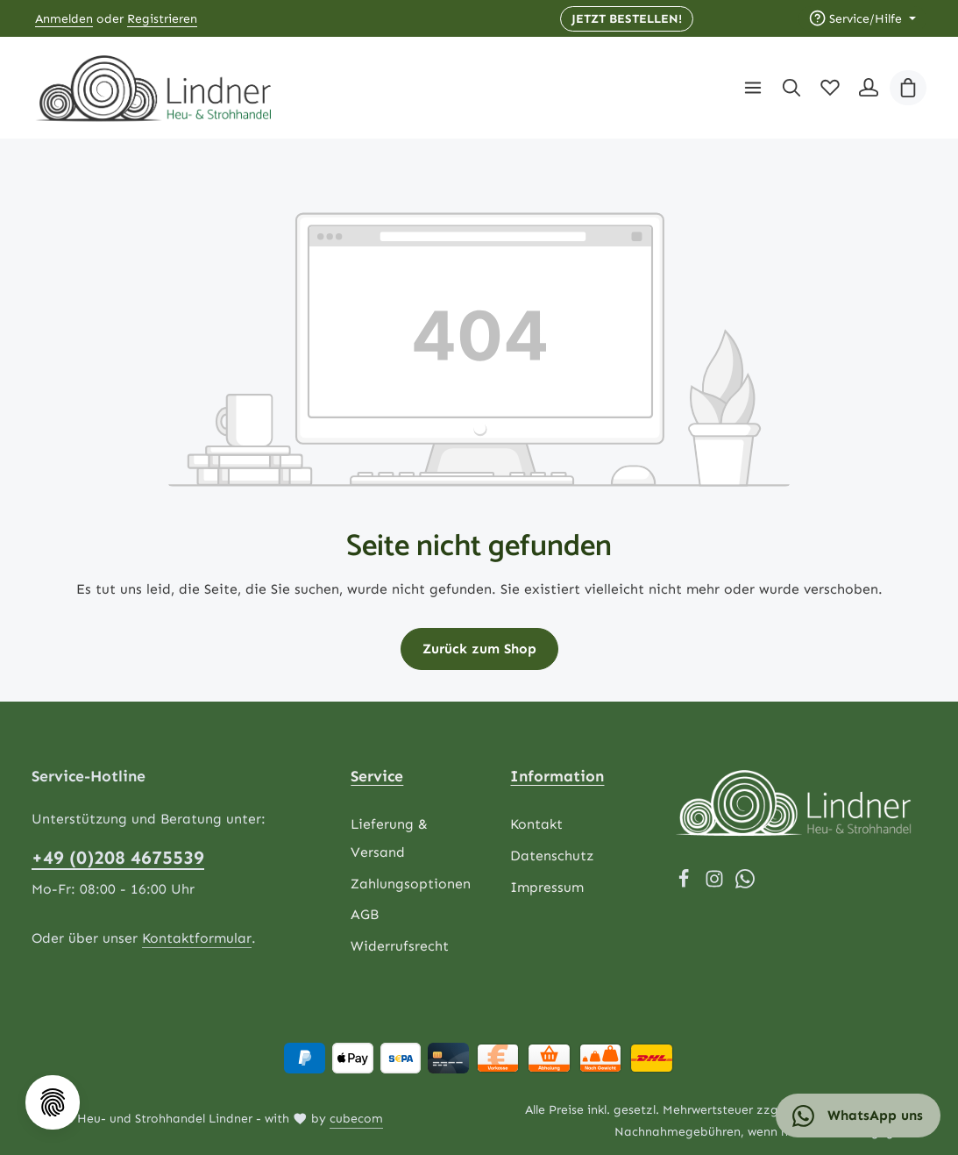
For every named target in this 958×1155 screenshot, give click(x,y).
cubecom (356, 1119)
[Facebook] (686, 883)
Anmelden (64, 18)
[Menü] (752, 87)
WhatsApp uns (857, 1116)
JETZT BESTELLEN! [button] (626, 18)
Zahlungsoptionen (411, 883)
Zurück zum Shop (479, 648)
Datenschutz (551, 855)
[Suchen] (791, 87)
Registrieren (162, 18)
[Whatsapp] (745, 883)
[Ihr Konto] (868, 87)
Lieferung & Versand (389, 838)
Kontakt (536, 824)
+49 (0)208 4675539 (118, 858)
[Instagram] (716, 883)
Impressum (547, 887)
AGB (365, 915)
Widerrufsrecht (400, 946)
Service (377, 776)
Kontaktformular (197, 938)
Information (557, 776)
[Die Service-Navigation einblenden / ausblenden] (862, 19)
